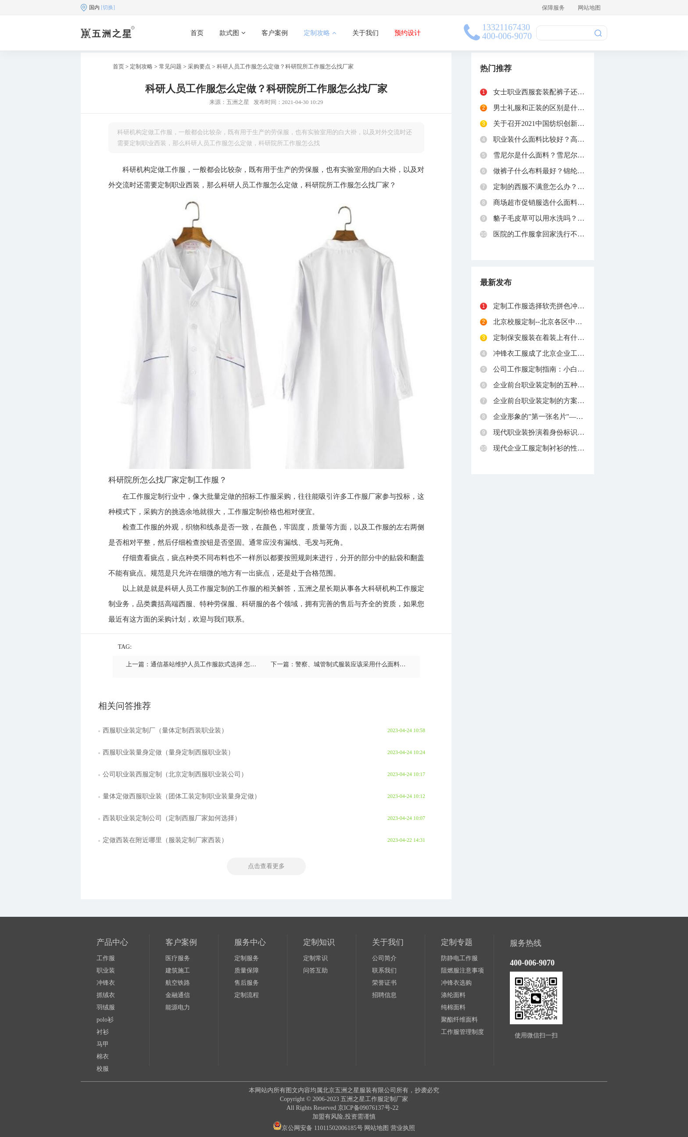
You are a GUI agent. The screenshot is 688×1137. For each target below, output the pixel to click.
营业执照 (403, 1128)
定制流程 (246, 995)
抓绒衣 (106, 995)
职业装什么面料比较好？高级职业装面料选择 (563, 139)
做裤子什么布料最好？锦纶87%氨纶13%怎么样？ (569, 171)
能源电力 (177, 1007)
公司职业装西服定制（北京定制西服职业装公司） (175, 774)
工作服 (106, 958)
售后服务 (246, 983)
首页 (197, 32)
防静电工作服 (459, 958)
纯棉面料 (453, 1007)
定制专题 (457, 942)
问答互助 (315, 970)
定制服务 (246, 958)
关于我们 (365, 32)
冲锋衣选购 (456, 983)
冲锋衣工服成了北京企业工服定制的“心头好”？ (566, 353)
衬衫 (103, 1032)
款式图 (232, 32)
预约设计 (407, 32)
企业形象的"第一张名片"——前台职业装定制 (562, 416)
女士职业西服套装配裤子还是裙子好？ (553, 92)
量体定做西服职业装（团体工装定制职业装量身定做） (182, 796)
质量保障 (246, 970)
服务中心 (250, 942)
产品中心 (112, 942)
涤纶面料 (453, 995)
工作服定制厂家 (386, 1099)
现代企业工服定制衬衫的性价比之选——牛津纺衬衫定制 (581, 448)
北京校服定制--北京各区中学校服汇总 (551, 321)
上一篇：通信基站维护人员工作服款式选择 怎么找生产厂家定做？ (216, 664)
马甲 (103, 1044)
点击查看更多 (266, 866)
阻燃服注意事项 (462, 970)
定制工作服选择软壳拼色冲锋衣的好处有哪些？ (567, 306)
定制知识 (319, 942)
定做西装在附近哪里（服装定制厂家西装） (165, 840)
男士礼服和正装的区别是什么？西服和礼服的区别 (570, 107)
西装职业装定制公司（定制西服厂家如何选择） (172, 818)
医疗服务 (177, 958)
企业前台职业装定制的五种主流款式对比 (556, 385)
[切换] (108, 7)
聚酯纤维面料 (459, 1019)
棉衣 (103, 1056)
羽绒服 (106, 1007)
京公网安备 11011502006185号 (317, 1128)
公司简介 (384, 958)
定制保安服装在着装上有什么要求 (545, 337)
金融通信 (177, 995)
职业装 (106, 970)
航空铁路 (177, 983)
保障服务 (553, 7)
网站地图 (589, 7)
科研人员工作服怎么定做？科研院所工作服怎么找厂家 (285, 66)
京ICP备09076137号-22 (368, 1108)
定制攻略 (320, 32)
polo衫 (105, 1019)
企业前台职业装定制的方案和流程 (545, 400)
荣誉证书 (384, 983)
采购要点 (199, 66)
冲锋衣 (106, 983)
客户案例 (275, 32)
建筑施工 (177, 970)
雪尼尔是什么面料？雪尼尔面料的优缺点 (556, 155)
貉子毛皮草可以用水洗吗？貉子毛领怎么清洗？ (567, 218)
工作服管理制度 (462, 1032)
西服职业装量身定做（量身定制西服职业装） (168, 752)
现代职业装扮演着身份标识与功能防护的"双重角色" (573, 432)
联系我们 (384, 970)
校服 (103, 1068)
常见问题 (170, 66)
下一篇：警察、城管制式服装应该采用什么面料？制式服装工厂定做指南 (369, 664)
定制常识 (315, 958)
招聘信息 (384, 995)
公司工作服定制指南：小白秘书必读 (549, 369)
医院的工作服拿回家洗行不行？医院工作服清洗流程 (574, 234)
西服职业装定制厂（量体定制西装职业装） (165, 730)
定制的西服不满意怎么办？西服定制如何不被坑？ (570, 186)
